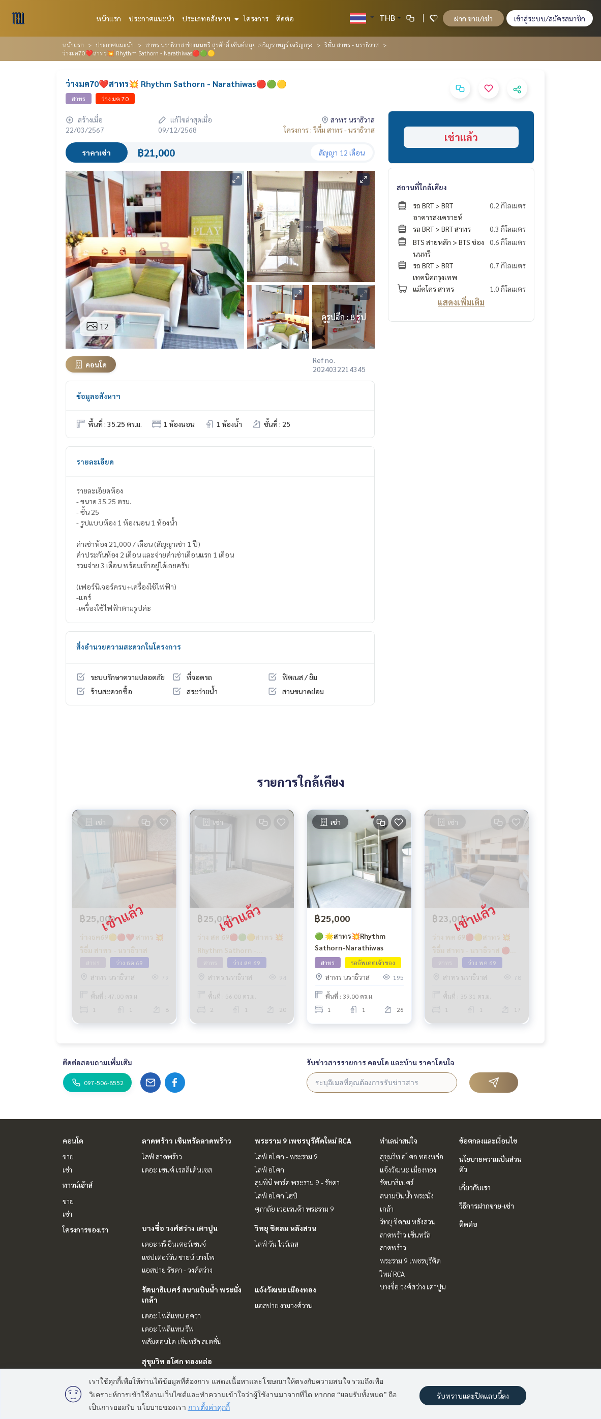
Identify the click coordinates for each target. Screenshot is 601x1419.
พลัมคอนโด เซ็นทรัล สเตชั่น (182, 1341)
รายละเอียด (95, 461)
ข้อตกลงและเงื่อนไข (488, 1140)
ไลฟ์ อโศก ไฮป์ (276, 1195)
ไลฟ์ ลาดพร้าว (162, 1156)
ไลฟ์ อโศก (269, 1169)
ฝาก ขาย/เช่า (473, 18)
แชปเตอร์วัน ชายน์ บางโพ (178, 1256)
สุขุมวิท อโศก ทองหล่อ (177, 1361)
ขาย (68, 1156)
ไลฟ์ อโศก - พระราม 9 (286, 1156)
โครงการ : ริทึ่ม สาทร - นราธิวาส (329, 129)
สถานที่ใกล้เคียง (422, 187)
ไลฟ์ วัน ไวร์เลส (276, 1243)
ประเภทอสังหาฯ (209, 18)
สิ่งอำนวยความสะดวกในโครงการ (128, 646)
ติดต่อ (285, 18)
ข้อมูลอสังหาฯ (98, 395)
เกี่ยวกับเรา (475, 1187)
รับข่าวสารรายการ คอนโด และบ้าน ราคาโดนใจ (381, 1062)
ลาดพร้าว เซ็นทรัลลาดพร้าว (186, 1140)
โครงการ (256, 18)
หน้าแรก (108, 18)
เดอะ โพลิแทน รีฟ (168, 1328)
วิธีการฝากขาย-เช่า (486, 1205)
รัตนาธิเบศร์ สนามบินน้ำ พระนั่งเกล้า (407, 1195)
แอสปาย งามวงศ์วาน (284, 1305)
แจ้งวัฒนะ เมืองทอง (285, 1289)
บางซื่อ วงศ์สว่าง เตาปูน (180, 1227)
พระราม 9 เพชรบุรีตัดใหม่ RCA (303, 1140)
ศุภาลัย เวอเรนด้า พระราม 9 (294, 1208)
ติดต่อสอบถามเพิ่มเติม (97, 1062)
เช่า (67, 1169)
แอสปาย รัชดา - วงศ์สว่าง (177, 1269)
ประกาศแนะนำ (151, 18)
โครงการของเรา (85, 1229)
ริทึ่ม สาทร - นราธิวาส (351, 45)
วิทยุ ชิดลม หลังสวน (285, 1227)
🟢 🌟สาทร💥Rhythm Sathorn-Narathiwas (350, 941)
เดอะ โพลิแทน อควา (171, 1315)
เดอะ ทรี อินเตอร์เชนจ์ (174, 1243)
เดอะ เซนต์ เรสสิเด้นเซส (177, 1169)
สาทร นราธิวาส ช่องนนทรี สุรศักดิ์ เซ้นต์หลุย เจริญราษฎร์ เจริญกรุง (229, 45)
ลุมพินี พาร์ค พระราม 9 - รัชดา (297, 1182)
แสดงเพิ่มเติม (461, 302)
